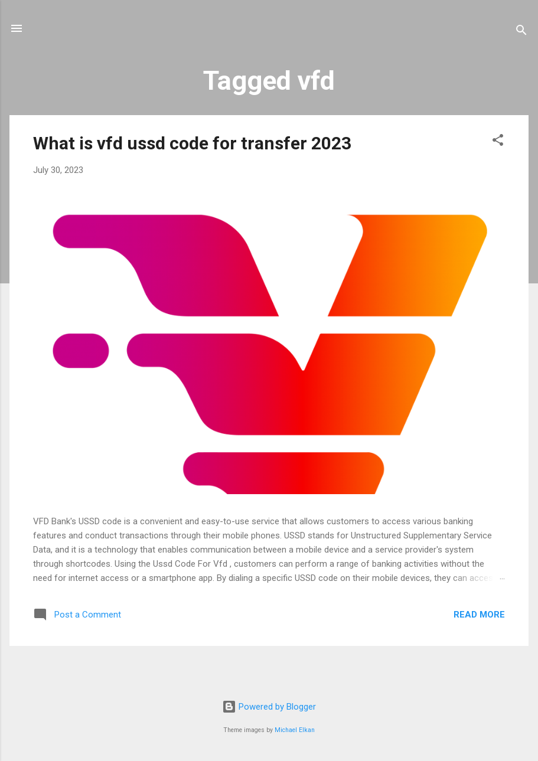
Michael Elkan (295, 730)
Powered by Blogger (269, 706)
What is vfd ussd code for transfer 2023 (192, 143)
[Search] (521, 32)
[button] (498, 142)
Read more (479, 614)
